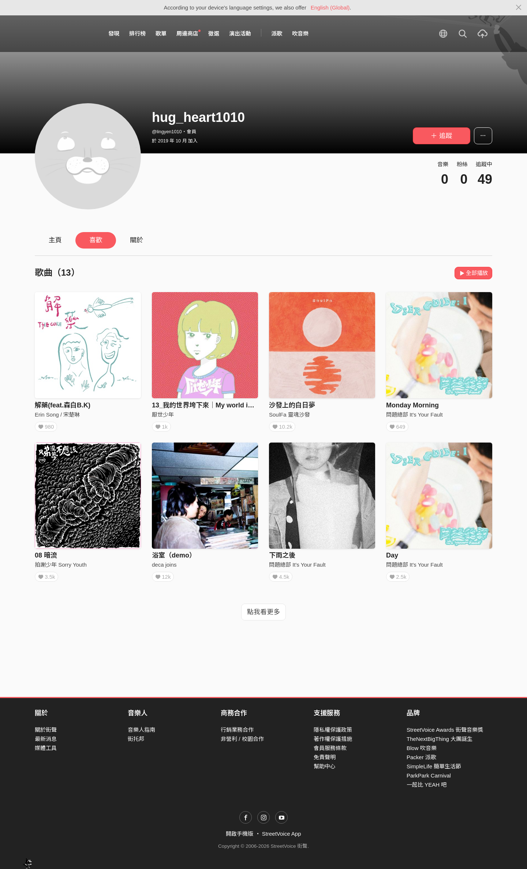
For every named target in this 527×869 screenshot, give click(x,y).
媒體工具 (46, 748)
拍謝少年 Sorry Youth (61, 567)
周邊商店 (188, 33)
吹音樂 (300, 33)
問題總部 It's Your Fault (414, 414)
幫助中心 (325, 766)
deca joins (164, 567)
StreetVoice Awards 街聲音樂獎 (445, 730)
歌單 (161, 33)
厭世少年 (163, 414)
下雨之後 (282, 558)
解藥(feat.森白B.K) (62, 405)
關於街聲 (46, 730)
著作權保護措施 (333, 739)
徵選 (213, 33)
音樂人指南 (141, 730)
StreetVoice (65, 33)
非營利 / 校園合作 (242, 739)
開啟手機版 (239, 834)
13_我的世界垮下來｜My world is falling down (222, 405)
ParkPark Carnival (429, 775)
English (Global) (330, 7)
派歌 (276, 33)
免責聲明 (325, 757)
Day (392, 558)
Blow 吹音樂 (422, 748)
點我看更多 (263, 617)
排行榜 (137, 33)
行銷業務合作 (237, 730)
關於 (136, 240)
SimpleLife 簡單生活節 (434, 766)
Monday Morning (412, 405)
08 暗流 (46, 558)
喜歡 (95, 240)
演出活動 (240, 33)
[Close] (519, 7)
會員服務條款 (330, 748)
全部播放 (473, 273)
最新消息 (46, 739)
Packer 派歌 (421, 757)
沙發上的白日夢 (292, 405)
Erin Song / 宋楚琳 (57, 414)
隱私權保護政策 (333, 730)
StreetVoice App (281, 834)
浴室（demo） (174, 558)
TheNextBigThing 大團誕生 (439, 739)
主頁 (55, 240)
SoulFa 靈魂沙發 (289, 414)
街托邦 (136, 739)
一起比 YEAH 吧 (426, 785)
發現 (113, 33)
